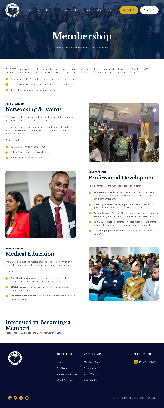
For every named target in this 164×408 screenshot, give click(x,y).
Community (90, 368)
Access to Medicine (66, 374)
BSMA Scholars (64, 380)
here (59, 332)
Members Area (92, 362)
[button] (33, 10)
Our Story (61, 368)
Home (59, 362)
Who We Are (91, 380)
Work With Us (91, 374)
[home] (12, 10)
